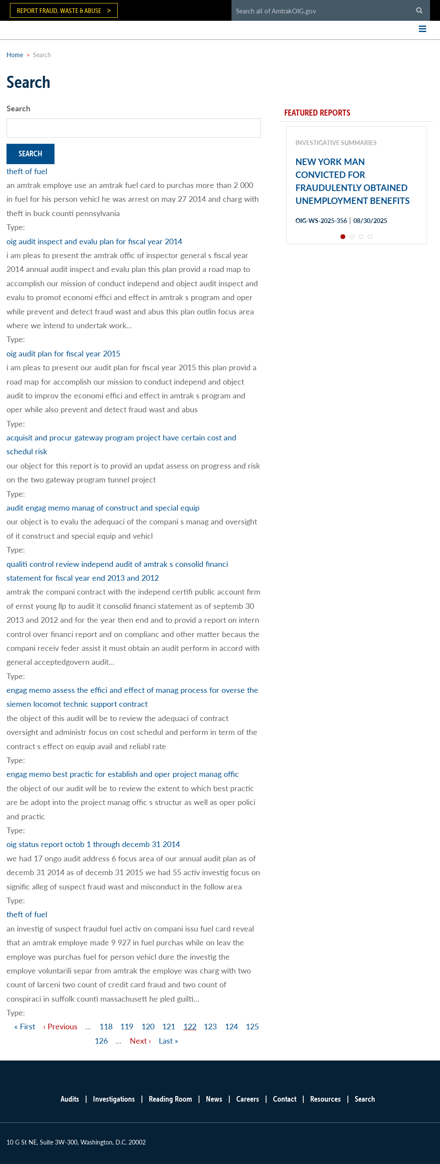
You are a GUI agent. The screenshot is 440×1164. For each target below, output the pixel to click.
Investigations (114, 1098)
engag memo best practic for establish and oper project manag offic (122, 773)
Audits (70, 1098)
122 (189, 1026)
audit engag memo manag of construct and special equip (102, 507)
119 (126, 1026)
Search (18, 108)
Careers (247, 1098)
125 (252, 1026)
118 (106, 1026)
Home (14, 54)
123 (210, 1026)
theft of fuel (26, 170)
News (214, 1098)
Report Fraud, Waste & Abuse (59, 10)
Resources (325, 1098)
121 (168, 1026)
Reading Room (170, 1098)
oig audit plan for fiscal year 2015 (63, 353)
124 (231, 1026)
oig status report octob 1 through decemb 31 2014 (93, 843)
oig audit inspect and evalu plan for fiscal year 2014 (94, 241)
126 (101, 1040)
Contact (284, 1098)
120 (147, 1026)
